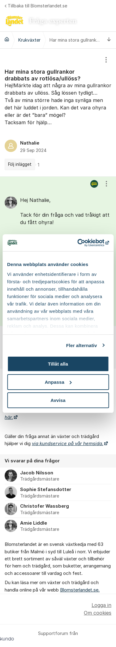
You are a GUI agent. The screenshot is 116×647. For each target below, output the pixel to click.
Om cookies (97, 613)
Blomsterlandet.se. (80, 590)
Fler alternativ (81, 345)
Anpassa (58, 382)
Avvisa (57, 400)
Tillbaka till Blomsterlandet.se (36, 5)
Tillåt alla (58, 363)
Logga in (101, 605)
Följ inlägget (20, 164)
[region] (58, 112)
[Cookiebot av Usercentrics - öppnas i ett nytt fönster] (82, 243)
